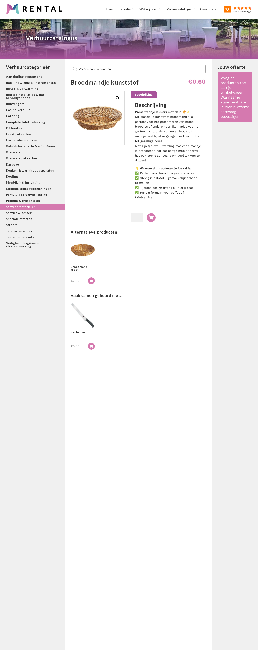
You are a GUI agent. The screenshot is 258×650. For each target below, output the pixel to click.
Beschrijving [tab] (143, 94)
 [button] (91, 280)
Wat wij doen (148, 9)
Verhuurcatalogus (179, 9)
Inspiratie (124, 9)
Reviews (248, 9)
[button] (117, 98)
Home (108, 9)
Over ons (206, 9)
